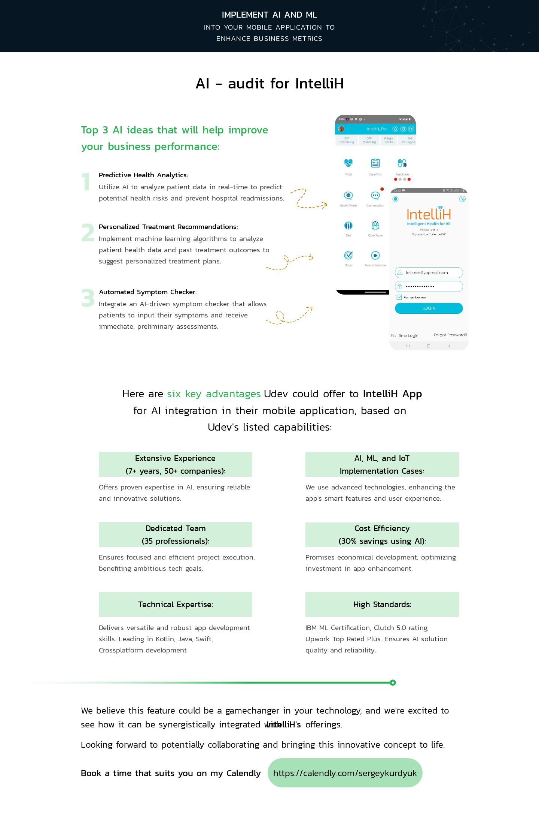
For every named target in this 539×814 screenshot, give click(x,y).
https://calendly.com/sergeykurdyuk (345, 773)
